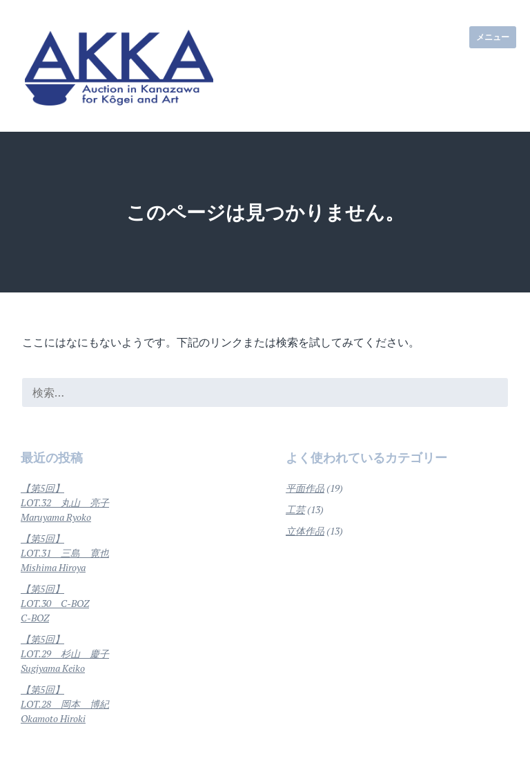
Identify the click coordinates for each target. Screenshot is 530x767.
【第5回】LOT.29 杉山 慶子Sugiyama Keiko (65, 653)
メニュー (492, 37)
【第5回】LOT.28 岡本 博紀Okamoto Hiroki (65, 704)
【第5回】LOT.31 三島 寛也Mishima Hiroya (65, 553)
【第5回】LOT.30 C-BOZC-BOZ (55, 603)
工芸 (295, 509)
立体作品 (305, 530)
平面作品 (305, 488)
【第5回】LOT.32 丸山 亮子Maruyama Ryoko (65, 502)
